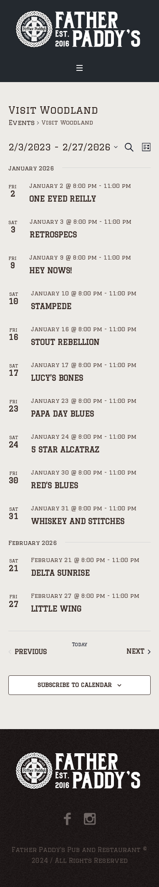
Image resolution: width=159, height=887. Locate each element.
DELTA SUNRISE (60, 573)
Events (21, 122)
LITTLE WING (56, 609)
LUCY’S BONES (57, 378)
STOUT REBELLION (65, 342)
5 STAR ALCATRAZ (65, 449)
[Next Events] (138, 651)
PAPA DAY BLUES (62, 414)
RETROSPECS (53, 234)
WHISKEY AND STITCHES (77, 521)
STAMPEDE (51, 306)
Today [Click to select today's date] (79, 644)
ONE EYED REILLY (62, 199)
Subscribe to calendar (75, 685)
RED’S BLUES (54, 485)
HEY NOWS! (50, 270)
